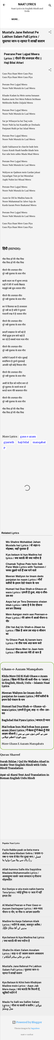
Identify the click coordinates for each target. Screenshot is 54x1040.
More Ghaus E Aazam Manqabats (23, 743)
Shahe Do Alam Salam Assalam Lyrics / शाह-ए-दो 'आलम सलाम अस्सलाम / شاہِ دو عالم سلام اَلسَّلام (23, 953)
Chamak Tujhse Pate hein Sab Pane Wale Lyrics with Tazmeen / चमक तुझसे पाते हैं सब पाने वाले (26, 567)
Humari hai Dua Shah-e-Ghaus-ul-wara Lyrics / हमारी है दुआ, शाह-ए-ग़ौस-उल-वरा (27, 592)
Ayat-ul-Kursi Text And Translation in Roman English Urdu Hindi (24, 776)
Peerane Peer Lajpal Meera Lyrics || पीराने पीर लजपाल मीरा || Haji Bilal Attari (23, 58)
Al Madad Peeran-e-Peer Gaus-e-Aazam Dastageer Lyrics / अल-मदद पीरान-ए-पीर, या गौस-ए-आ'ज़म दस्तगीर (22, 908)
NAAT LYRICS (27, 4)
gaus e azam (28, 436)
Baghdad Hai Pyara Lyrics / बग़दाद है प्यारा (26, 720)
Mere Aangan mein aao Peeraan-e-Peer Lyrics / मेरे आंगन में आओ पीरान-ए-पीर (27, 618)
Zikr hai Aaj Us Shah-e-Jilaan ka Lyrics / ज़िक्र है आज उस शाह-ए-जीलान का (26, 630)
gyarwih (9, 442)
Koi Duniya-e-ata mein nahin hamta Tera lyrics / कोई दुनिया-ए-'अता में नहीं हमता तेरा (23, 892)
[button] (50, 32)
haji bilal (23, 442)
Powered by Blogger (27, 1022)
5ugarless (35, 1028)
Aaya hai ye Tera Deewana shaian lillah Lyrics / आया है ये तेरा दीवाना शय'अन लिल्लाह (26, 605)
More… (15, 19)
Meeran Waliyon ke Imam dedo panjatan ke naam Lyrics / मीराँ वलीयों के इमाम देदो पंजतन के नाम (24, 580)
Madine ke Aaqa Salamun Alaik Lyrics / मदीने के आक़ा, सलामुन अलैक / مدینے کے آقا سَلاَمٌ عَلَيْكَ (22, 925)
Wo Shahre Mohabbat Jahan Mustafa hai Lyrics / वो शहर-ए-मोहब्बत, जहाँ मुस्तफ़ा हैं (23, 545)
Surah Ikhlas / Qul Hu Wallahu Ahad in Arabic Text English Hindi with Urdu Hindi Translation (24, 765)
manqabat (39, 442)
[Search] (50, 5)
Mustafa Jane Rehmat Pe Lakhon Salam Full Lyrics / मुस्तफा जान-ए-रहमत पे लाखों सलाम (23, 37)
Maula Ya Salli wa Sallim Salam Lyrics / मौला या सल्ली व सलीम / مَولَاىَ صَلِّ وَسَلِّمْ (22, 1005)
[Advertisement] (27, 810)
